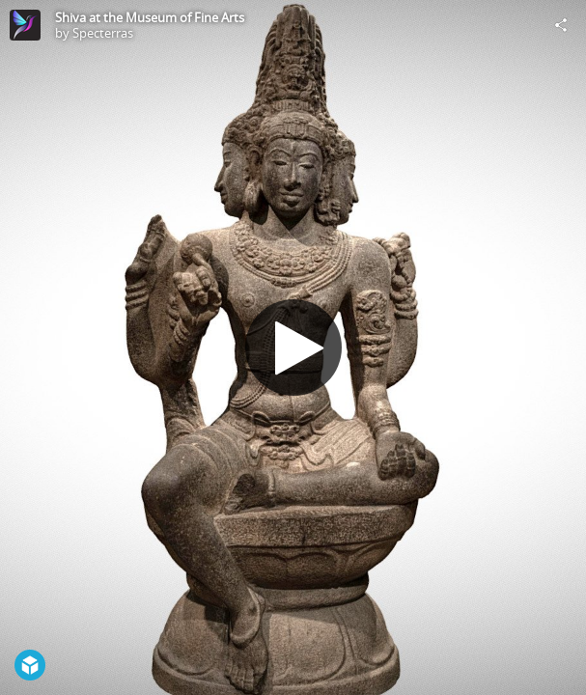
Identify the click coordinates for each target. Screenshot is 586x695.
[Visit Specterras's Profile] (25, 25)
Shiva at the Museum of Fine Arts (149, 17)
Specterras (102, 33)
